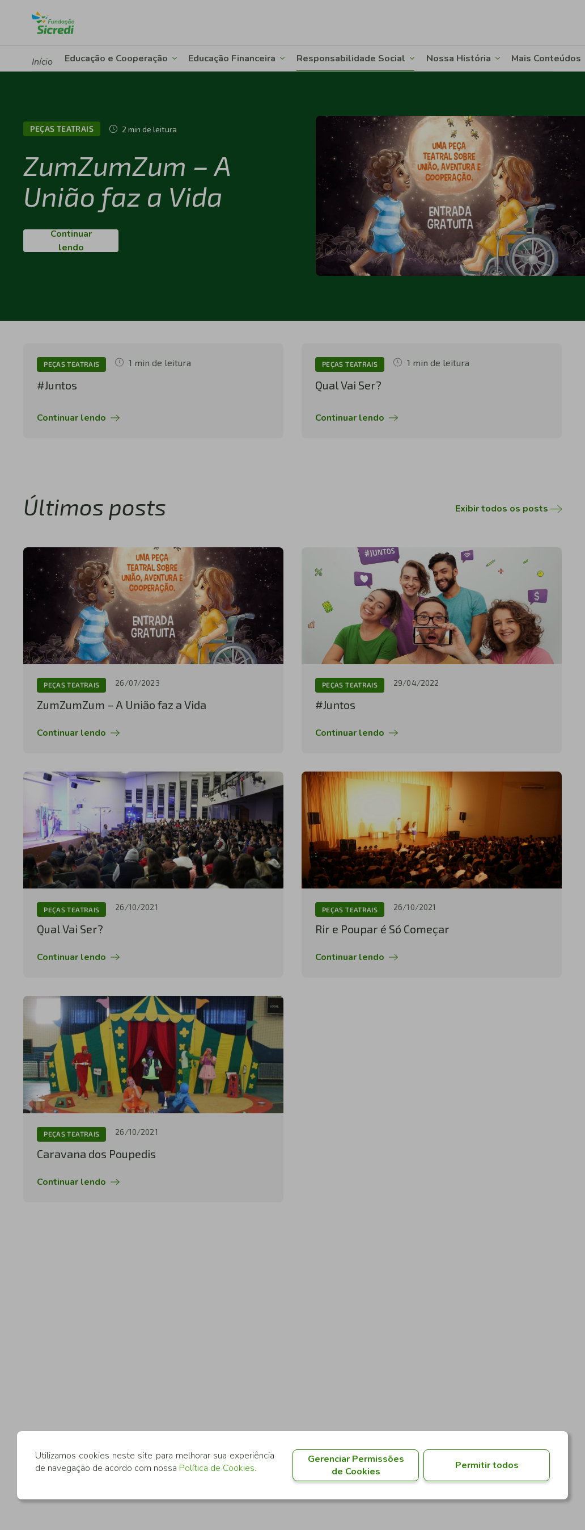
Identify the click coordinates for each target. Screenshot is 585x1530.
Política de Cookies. (217, 1468)
